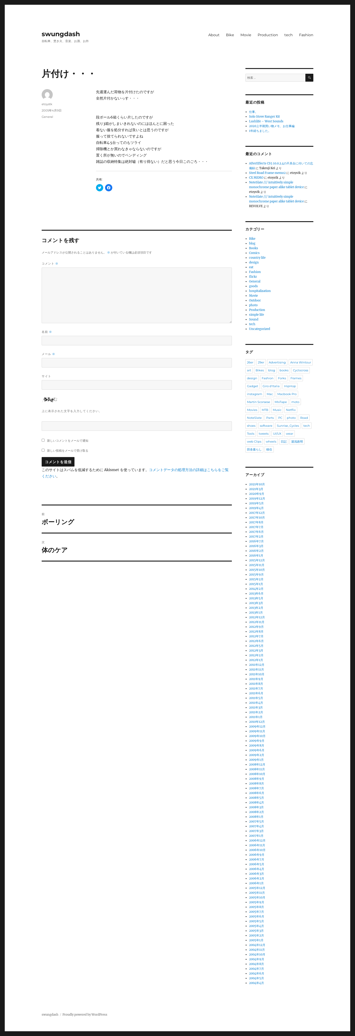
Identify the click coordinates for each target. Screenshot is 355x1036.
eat (251, 267)
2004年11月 (257, 950)
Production (268, 35)
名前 (47, 332)
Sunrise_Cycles (288, 425)
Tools (250, 433)
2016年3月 (256, 546)
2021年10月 (257, 484)
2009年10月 (257, 736)
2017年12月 (257, 513)
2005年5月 (256, 921)
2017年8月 (256, 522)
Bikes (260, 370)
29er (261, 362)
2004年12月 (257, 945)
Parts (270, 418)
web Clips (254, 441)
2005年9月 (256, 902)
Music (277, 410)
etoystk (47, 104)
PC (280, 418)
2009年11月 (257, 731)
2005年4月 (256, 926)
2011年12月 (256, 665)
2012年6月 (256, 641)
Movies (252, 410)
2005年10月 (257, 897)
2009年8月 (256, 745)
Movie (245, 35)
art (249, 370)
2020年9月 (256, 494)
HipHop (290, 386)
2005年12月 (257, 888)
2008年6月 (256, 793)
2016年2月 (256, 551)
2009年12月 (257, 726)
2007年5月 (256, 821)
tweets (264, 433)
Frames (295, 378)
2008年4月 (256, 802)
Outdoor (255, 300)
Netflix (291, 410)
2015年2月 (256, 579)
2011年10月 (256, 674)
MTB (265, 410)
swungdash (61, 34)
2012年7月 (256, 636)
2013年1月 (256, 612)
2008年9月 (256, 779)
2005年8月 (256, 907)
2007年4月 (256, 826)
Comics (254, 253)
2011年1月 (256, 717)
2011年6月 (256, 693)
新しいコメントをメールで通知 (67, 440)
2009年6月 (256, 750)
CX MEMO (256, 178)
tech (288, 35)
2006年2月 (256, 878)
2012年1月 (256, 660)
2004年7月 (256, 969)
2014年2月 (256, 589)
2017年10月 (257, 517)
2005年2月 (256, 935)
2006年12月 (257, 840)
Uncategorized (259, 329)
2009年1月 (256, 760)
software (266, 425)
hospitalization (260, 291)
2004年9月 (256, 959)
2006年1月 (256, 883)
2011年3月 (256, 707)
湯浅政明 (297, 441)
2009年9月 (256, 741)
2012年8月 (256, 631)
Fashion (306, 35)
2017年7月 (256, 527)
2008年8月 (256, 783)
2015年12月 (257, 560)
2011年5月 (256, 698)
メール (48, 354)
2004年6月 (256, 973)
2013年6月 (256, 593)
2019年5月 (256, 503)
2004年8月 (256, 964)
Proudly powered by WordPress (84, 1015)
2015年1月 (256, 584)
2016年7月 (256, 541)
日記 (284, 441)
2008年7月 (256, 788)
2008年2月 (256, 812)
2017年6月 (256, 532)
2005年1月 (256, 940)
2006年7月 (256, 859)
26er (250, 362)
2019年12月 (257, 498)
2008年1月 (256, 817)
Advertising (277, 362)
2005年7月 (256, 912)
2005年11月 (257, 893)
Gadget (252, 386)
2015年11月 (256, 565)
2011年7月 (256, 688)
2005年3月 (256, 931)
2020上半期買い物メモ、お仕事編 (272, 126)
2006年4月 (256, 869)
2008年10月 (257, 774)
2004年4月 (256, 983)
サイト (46, 376)
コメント (50, 264)
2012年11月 (256, 622)
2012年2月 (256, 655)
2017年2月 (256, 536)
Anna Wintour (300, 362)
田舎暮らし (254, 449)
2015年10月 (257, 570)
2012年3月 (256, 650)
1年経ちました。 (260, 131)
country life (257, 258)
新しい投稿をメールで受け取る (67, 450)
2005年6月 (256, 916)
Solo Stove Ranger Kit (264, 117)
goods (253, 286)
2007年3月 (256, 831)
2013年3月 (256, 603)
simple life (256, 315)
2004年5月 (256, 978)
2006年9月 (256, 855)
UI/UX (277, 433)
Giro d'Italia (271, 386)
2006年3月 (256, 874)
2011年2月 (256, 712)
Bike (230, 35)
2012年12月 (257, 617)
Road (304, 418)
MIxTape (281, 402)
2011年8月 (256, 684)
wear (289, 433)
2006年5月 (256, 864)
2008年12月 (257, 764)
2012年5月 (256, 646)
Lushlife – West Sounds (266, 121)
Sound (253, 319)
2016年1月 (256, 555)
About (214, 35)
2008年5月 (256, 798)
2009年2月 (256, 755)
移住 (269, 449)
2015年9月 (256, 574)
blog (252, 243)
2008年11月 (257, 769)
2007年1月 (256, 836)
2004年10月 (257, 954)
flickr (253, 277)
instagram (254, 394)
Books (253, 248)
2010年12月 (257, 722)
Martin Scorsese (258, 402)
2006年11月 (257, 845)
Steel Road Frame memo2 (267, 173)
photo (253, 305)
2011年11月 (256, 669)
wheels (271, 441)
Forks (282, 378)
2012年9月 (256, 627)
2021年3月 (256, 489)
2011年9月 (256, 679)
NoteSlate (254, 418)
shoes (251, 425)
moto (295, 402)
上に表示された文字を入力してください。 (72, 411)
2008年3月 (256, 807)
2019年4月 (256, 508)
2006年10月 (257, 850)
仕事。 (253, 112)
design (254, 262)
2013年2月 (256, 608)
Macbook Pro (287, 394)
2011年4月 (256, 703)
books (284, 370)
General (47, 117)
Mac (270, 394)
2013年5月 (256, 598)
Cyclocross (300, 370)
